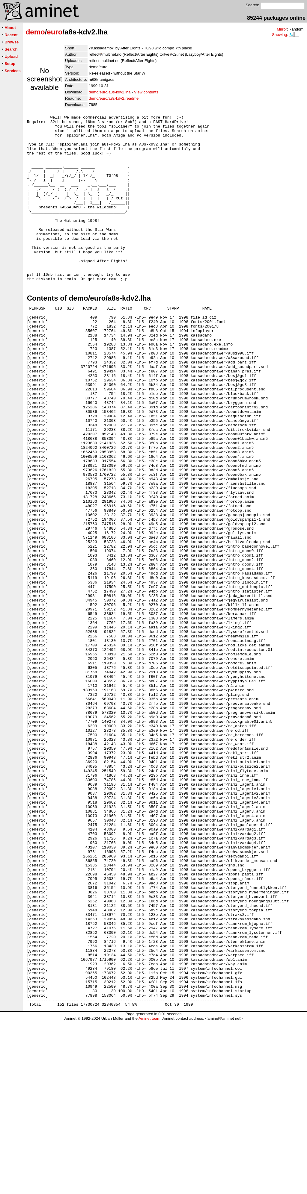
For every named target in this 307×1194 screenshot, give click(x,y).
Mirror (282, 29)
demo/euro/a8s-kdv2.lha (109, 92)
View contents (146, 92)
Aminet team (149, 1192)
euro (54, 32)
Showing (279, 34)
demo (35, 32)
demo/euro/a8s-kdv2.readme (114, 98)
